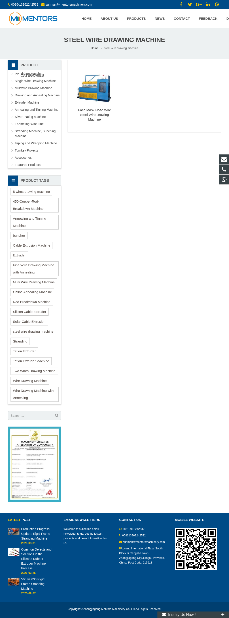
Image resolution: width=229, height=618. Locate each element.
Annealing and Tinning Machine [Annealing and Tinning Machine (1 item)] (29, 222)
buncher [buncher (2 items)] (19, 235)
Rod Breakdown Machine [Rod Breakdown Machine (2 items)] (32, 302)
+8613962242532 (133, 529)
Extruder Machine (27, 102)
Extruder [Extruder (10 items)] (19, 255)
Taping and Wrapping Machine (36, 143)
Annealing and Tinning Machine (36, 109)
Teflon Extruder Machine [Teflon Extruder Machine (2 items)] (31, 361)
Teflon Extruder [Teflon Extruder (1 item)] (24, 351)
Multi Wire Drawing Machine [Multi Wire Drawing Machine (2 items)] (34, 282)
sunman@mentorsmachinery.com (68, 4)
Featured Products (27, 165)
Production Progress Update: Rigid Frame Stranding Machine (35, 533)
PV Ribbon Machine (28, 74)
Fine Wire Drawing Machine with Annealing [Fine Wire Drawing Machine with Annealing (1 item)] (33, 268)
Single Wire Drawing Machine (35, 81)
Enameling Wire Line (29, 124)
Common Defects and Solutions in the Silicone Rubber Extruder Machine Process (36, 559)
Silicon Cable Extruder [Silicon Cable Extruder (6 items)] (29, 312)
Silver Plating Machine (30, 117)
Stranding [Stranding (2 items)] (20, 341)
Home (94, 48)
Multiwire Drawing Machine (33, 88)
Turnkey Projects (26, 150)
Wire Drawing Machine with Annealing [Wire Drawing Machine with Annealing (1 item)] (33, 394)
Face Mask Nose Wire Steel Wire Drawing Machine (94, 114)
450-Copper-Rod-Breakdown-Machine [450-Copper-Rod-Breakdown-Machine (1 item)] (28, 204)
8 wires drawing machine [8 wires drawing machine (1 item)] (31, 191)
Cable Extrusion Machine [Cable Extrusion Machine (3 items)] (31, 245)
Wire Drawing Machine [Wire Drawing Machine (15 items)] (30, 381)
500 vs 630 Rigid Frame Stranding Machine (33, 583)
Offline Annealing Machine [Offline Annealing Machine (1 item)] (32, 292)
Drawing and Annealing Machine (37, 95)
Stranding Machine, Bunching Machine (35, 133)
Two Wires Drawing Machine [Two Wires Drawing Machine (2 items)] (34, 371)
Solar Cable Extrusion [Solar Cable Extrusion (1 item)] (29, 321)
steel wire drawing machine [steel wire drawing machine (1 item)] (33, 331)
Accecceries (23, 157)
